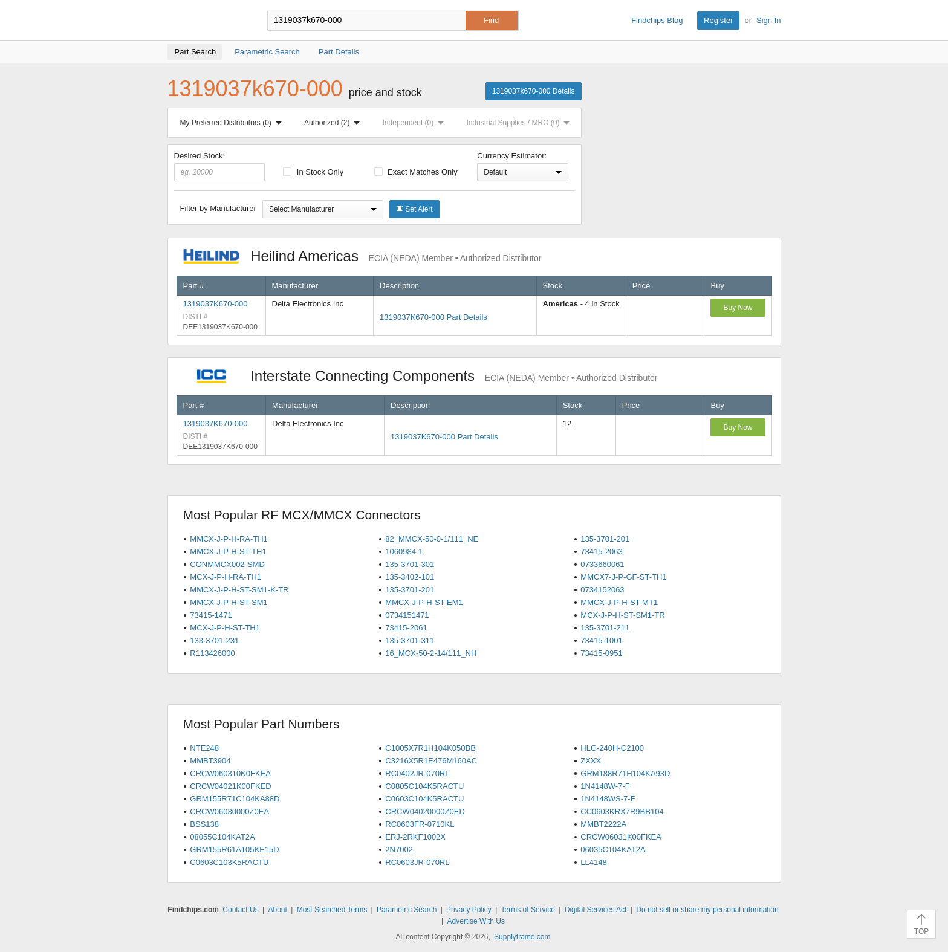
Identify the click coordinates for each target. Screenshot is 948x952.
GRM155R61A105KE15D (234, 849)
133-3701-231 (214, 640)
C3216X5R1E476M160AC (431, 760)
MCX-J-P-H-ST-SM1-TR (622, 615)
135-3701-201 (604, 538)
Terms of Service (528, 909)
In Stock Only (313, 171)
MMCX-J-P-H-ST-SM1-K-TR (239, 589)
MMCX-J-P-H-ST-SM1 (229, 602)
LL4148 (593, 862)
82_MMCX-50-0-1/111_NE (431, 538)
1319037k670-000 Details (533, 91)
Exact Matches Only (416, 171)
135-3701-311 (409, 640)
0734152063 (602, 589)
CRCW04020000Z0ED (425, 811)
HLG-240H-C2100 (612, 748)
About (277, 909)
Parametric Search (407, 909)
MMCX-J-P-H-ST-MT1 (619, 602)
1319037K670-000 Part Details (433, 317)
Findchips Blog (657, 20)
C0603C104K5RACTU (424, 798)
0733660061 (602, 564)
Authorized (334, 122)
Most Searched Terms (332, 909)
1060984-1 (404, 551)
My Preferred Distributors (233, 122)
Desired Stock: (219, 166)
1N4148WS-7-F (607, 798)
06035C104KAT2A (612, 849)
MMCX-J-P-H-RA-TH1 (229, 538)
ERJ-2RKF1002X (415, 836)
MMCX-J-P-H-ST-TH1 (228, 551)
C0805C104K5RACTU (424, 786)
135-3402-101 (409, 576)
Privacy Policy (469, 909)
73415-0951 (601, 653)
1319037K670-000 (215, 303)
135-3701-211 (604, 627)
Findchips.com (206, 20)
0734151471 (407, 615)
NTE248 (204, 748)
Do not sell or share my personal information (707, 909)
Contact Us (240, 909)
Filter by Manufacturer (218, 208)
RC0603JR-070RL (417, 862)
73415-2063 (601, 551)
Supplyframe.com (522, 937)
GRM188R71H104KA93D (625, 773)
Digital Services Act (596, 909)
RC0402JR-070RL (417, 773)
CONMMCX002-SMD (227, 564)
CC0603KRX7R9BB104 (621, 811)
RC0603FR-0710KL (419, 824)
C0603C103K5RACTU (229, 862)
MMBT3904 (210, 760)
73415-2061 (406, 627)
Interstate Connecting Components (420, 376)
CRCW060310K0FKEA (230, 773)
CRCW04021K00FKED (230, 786)
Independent (416, 122)
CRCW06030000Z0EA (229, 811)
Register (718, 20)
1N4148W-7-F (604, 786)
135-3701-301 (409, 564)
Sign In (768, 20)
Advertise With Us (476, 921)
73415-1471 (211, 615)
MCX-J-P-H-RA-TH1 (225, 576)
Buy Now (737, 307)
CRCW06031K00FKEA (620, 836)
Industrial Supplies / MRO (520, 122)
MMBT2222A (603, 824)
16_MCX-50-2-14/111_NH (430, 653)
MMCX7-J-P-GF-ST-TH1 (623, 576)
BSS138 (204, 824)
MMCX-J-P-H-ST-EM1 (424, 602)
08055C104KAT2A (222, 836)
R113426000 (212, 653)
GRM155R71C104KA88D (234, 798)
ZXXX (590, 760)
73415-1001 (601, 640)
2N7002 (399, 849)
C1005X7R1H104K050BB (430, 748)
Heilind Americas (362, 256)
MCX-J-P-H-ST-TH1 (225, 627)
